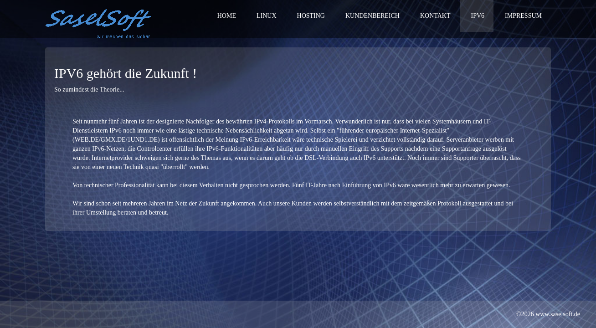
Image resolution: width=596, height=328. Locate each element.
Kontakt (435, 15)
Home (226, 15)
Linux (267, 15)
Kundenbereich (372, 15)
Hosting (311, 15)
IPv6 (478, 15)
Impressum (523, 15)
